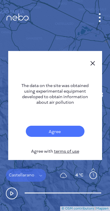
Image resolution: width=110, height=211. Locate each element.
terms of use (66, 151)
